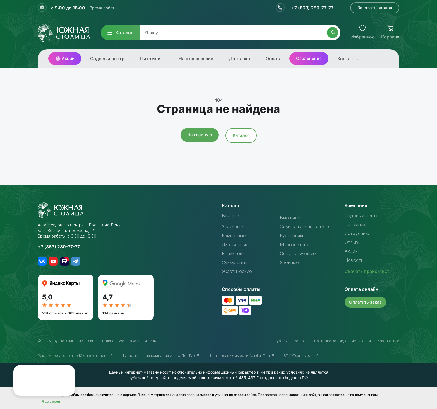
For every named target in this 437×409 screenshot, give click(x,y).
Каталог (120, 33)
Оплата (274, 58)
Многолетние (294, 244)
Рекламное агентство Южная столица (75, 355)
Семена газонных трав (304, 226)
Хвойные (289, 262)
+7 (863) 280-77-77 (312, 8)
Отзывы (353, 242)
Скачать (367, 271)
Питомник (151, 58)
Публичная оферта (291, 340)
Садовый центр (107, 58)
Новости (354, 260)
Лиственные (235, 244)
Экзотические (237, 271)
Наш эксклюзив (196, 58)
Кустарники (292, 235)
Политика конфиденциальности (342, 340)
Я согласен (51, 401)
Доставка (239, 58)
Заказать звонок (374, 7)
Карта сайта (388, 340)
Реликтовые (235, 253)
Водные (230, 215)
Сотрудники (357, 233)
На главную (199, 134)
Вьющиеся (291, 218)
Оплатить (365, 302)
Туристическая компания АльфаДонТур (161, 355)
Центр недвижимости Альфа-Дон (241, 355)
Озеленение (309, 58)
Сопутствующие (298, 253)
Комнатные (234, 235)
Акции (65, 58)
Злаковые (232, 226)
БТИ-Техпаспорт (301, 355)
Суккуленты (234, 262)
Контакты (348, 58)
